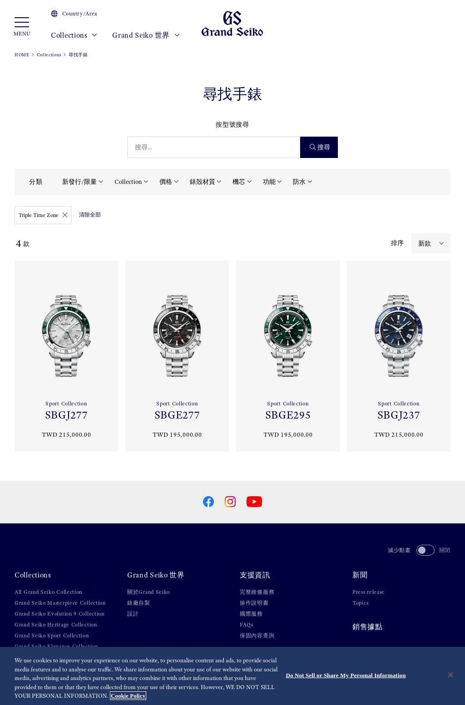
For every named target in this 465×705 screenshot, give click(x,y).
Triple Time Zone (43, 215)
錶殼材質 (202, 181)
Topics (360, 602)
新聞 (359, 575)
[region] (232, 676)
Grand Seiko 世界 (146, 35)
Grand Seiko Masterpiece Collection (60, 602)
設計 (133, 613)
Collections (74, 35)
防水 (299, 181)
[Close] (450, 675)
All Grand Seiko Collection (48, 592)
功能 (269, 181)
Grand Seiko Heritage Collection (56, 624)
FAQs (246, 624)
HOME (22, 55)
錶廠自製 (138, 602)
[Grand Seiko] (232, 23)
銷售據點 (367, 626)
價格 (165, 181)
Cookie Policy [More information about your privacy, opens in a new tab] (128, 695)
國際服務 (251, 613)
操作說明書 (254, 602)
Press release (368, 592)
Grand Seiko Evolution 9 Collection (59, 613)
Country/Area (74, 13)
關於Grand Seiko (148, 592)
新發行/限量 (79, 181)
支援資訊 (255, 575)
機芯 (238, 181)
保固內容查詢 (257, 635)
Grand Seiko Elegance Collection (56, 646)
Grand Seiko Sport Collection (52, 635)
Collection (128, 181)
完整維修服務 (257, 592)
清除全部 (90, 214)
